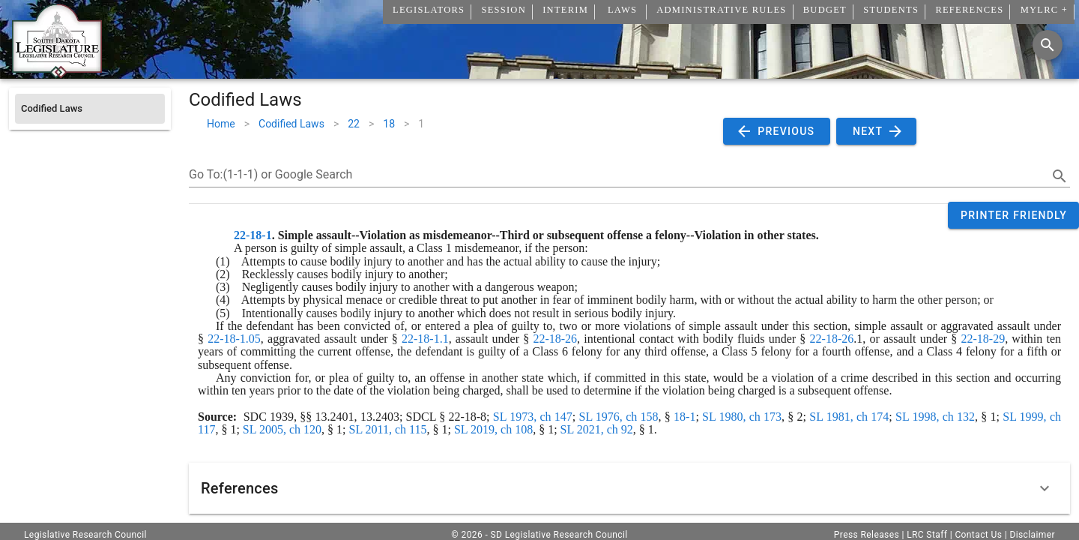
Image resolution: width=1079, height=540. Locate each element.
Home (221, 124)
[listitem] (90, 109)
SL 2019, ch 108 (493, 429)
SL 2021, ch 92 (596, 429)
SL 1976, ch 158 (619, 416)
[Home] (57, 72)
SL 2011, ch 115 (388, 429)
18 (389, 124)
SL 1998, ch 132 (935, 416)
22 (354, 124)
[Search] (1048, 45)
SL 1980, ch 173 (742, 416)
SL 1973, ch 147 (532, 416)
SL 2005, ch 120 (282, 429)
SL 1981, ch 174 (849, 416)
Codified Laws (291, 124)
